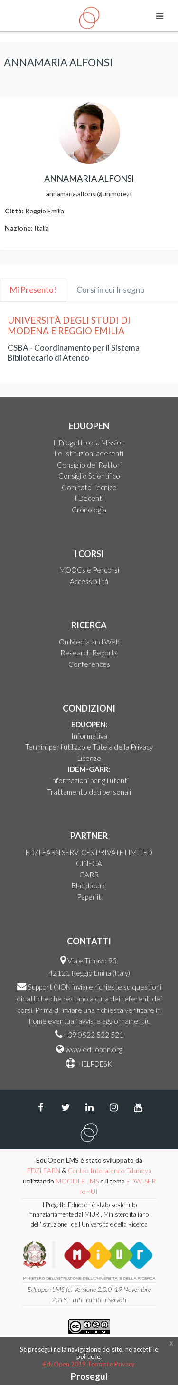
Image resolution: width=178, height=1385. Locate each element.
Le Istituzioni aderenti (89, 453)
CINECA (89, 863)
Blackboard (89, 885)
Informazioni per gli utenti (89, 780)
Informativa (89, 735)
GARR (89, 874)
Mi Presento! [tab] (33, 290)
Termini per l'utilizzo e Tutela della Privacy (89, 746)
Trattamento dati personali (89, 792)
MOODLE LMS (77, 1181)
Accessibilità (89, 581)
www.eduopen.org (94, 1049)
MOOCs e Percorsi (89, 570)
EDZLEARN (43, 1170)
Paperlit (89, 897)
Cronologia (89, 509)
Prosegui (89, 1376)
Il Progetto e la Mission (89, 442)
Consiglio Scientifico (89, 475)
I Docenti (89, 498)
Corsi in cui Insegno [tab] (110, 290)
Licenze (89, 758)
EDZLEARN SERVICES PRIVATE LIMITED (89, 852)
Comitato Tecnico (89, 487)
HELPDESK (94, 1063)
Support (40, 986)
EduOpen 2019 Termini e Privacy (89, 1364)
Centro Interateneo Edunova (109, 1170)
